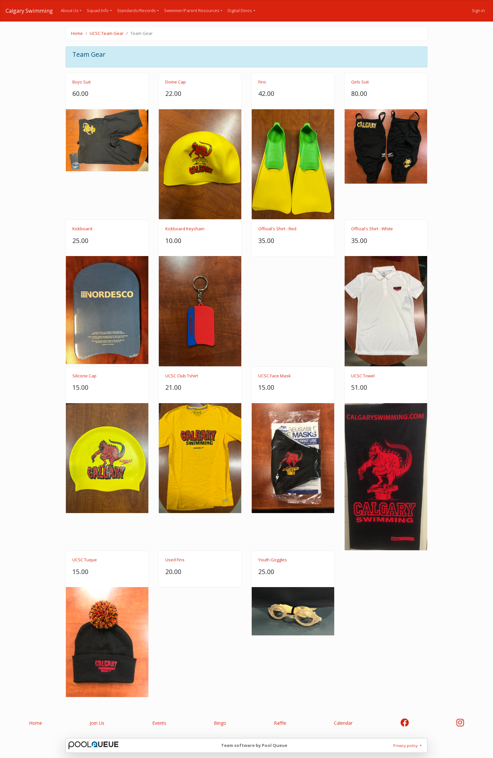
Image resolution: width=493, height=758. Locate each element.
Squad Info (98, 10)
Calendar (343, 723)
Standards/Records (136, 10)
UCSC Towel (363, 376)
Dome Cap (175, 82)
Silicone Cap (84, 376)
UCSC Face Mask (274, 376)
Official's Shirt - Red (277, 229)
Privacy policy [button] (406, 745)
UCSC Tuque (84, 560)
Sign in (478, 10)
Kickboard (82, 229)
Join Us (97, 723)
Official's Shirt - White (372, 229)
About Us (70, 10)
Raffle (280, 723)
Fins (262, 82)
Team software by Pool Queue (254, 745)
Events (159, 723)
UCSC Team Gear (107, 33)
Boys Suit (81, 82)
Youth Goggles (272, 560)
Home (77, 33)
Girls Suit (360, 82)
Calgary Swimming (29, 10)
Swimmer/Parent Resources (191, 10)
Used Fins (175, 560)
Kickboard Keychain (184, 229)
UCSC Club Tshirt (181, 376)
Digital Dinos (240, 10)
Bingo (220, 723)
